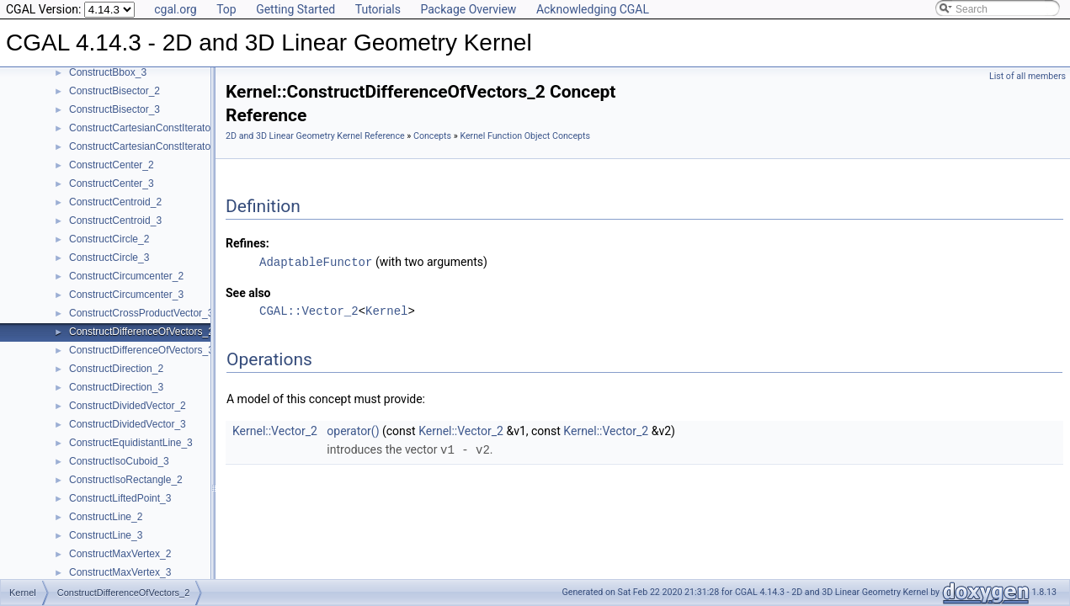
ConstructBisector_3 (114, 109)
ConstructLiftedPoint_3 (120, 498)
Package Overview (468, 9)
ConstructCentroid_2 (115, 202)
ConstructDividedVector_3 (127, 424)
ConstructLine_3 (105, 535)
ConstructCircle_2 (109, 239)
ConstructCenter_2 (111, 165)
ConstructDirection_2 (116, 369)
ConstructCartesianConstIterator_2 (147, 128)
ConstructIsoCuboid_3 (119, 461)
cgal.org (175, 9)
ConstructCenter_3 (111, 183)
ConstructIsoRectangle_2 (126, 480)
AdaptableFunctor (315, 261)
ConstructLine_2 (105, 517)
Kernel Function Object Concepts (525, 135)
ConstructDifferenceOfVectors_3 (141, 350)
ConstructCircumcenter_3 (126, 294)
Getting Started (295, 9)
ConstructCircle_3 (109, 257)
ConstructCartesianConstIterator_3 (147, 146)
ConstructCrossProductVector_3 (141, 313)
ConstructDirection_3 (116, 387)
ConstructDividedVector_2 (127, 406)
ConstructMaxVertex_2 (120, 554)
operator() (353, 430)
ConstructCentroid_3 (115, 220)
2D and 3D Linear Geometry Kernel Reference (315, 135)
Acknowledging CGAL (592, 9)
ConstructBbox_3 (107, 72)
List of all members (1027, 76)
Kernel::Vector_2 (274, 430)
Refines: (247, 243)
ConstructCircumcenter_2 (126, 276)
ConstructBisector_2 (114, 91)
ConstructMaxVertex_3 (120, 572)
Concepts (432, 135)
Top (226, 9)
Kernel (386, 310)
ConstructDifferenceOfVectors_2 (141, 332)
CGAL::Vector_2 (309, 310)
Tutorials (378, 9)
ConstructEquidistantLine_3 (131, 443)
